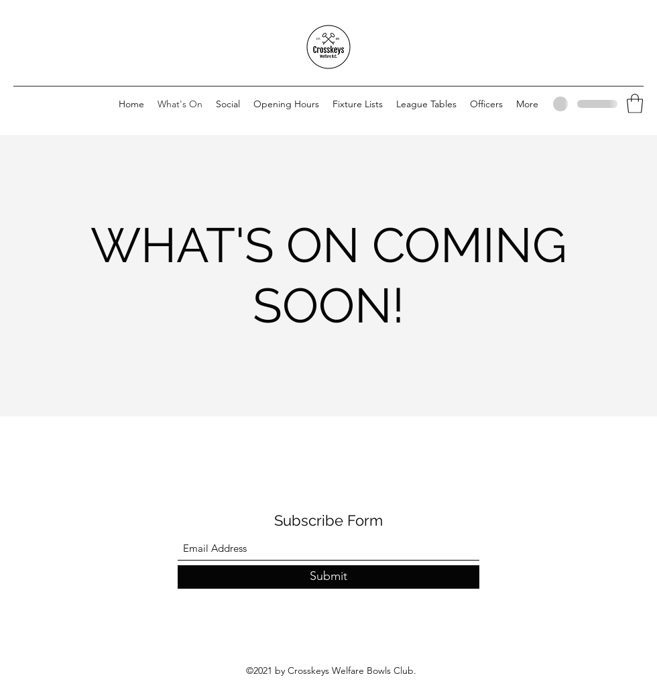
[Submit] (328, 577)
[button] (635, 103)
